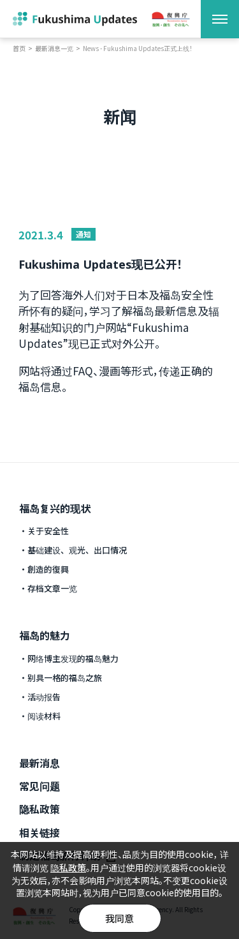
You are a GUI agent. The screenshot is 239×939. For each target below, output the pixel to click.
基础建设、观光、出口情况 (77, 550)
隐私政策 (39, 809)
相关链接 (39, 832)
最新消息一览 (54, 48)
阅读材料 (44, 716)
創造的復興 (48, 569)
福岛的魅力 (44, 635)
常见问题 (39, 786)
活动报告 (44, 697)
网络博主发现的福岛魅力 (73, 658)
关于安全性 (48, 531)
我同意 (119, 918)
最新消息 (39, 763)
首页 (19, 48)
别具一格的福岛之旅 (64, 678)
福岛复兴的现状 (55, 508)
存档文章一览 (52, 588)
